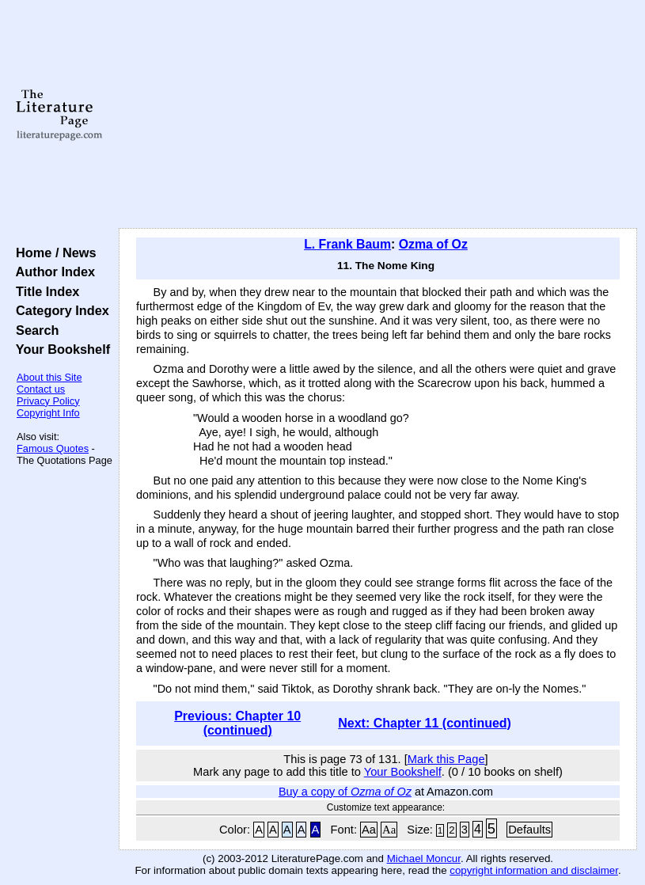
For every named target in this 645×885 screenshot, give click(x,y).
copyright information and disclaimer (534, 870)
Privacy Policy (48, 401)
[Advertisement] (378, 115)
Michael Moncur (424, 858)
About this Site (49, 377)
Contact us (41, 389)
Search (34, 330)
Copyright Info (48, 413)
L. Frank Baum (347, 244)
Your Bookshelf (59, 349)
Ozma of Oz (433, 244)
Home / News (53, 252)
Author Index (52, 271)
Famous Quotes (53, 448)
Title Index (44, 291)
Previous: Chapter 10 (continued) (237, 723)
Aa (369, 829)
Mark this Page (446, 759)
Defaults (529, 829)
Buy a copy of (345, 791)
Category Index (59, 310)
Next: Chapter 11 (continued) (424, 723)
